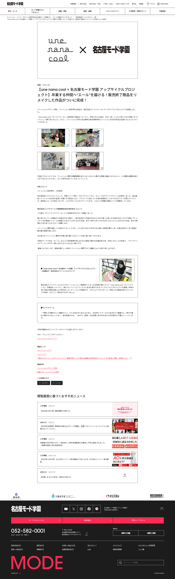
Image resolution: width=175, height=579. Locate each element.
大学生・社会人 (108, 4)
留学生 (134, 4)
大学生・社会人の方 (68, 545)
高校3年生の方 (16, 545)
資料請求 (98, 520)
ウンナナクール (44, 350)
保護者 (141, 4)
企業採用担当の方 (68, 549)
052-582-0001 (28, 530)
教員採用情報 (117, 549)
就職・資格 (62, 11)
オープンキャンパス (45, 520)
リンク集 (141, 549)
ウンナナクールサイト (46, 339)
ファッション (56, 383)
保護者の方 (40, 549)
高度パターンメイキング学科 (48, 372)
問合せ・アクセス (147, 520)
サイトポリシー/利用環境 (146, 545)
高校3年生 (83, 4)
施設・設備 (87, 11)
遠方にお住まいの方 (122, 4)
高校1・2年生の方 (17, 549)
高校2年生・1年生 (95, 4)
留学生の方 (40, 545)
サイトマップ (117, 545)
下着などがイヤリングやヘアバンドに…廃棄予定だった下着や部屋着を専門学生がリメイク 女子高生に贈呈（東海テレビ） (84, 358)
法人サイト (92, 545)
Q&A (89, 549)
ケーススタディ (44, 383)
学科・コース (12, 11)
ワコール (41, 354)
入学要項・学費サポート (137, 11)
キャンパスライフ (112, 11)
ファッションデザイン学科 (47, 368)
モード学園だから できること (37, 11)
